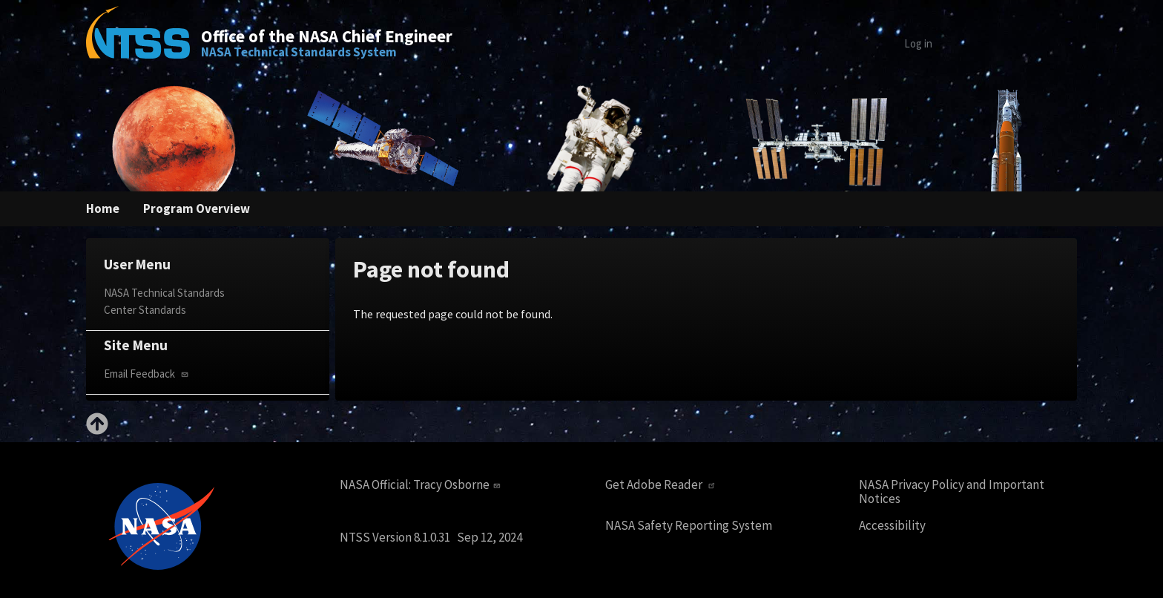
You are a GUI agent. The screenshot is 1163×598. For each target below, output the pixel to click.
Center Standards (145, 310)
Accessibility (892, 526)
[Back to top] (97, 430)
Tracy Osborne (458, 484)
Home (102, 208)
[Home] (138, 43)
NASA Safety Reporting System (688, 526)
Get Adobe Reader (662, 485)
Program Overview (196, 208)
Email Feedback (147, 374)
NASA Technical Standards (164, 293)
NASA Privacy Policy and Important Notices (951, 491)
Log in (918, 43)
